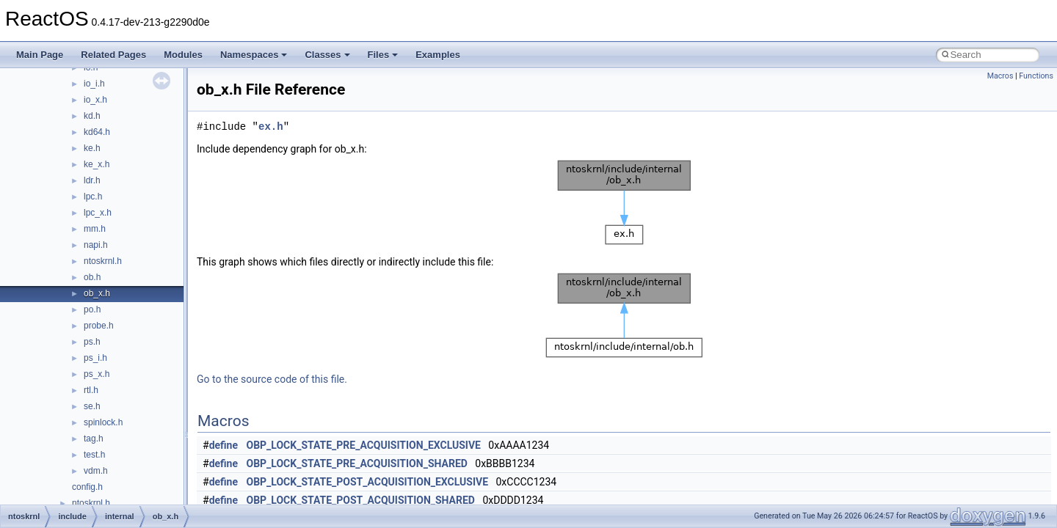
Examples (437, 54)
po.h (92, 309)
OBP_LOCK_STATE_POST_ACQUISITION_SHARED (361, 500)
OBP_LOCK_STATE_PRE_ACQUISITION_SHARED (357, 463)
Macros (1000, 76)
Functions (1036, 76)
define (223, 445)
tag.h (93, 438)
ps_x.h (96, 374)
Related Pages (113, 54)
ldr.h (92, 180)
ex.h (270, 126)
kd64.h (97, 132)
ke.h (92, 148)
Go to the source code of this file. (272, 379)
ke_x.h (96, 164)
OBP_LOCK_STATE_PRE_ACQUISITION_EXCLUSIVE (364, 445)
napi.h (96, 245)
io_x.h (95, 100)
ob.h (92, 277)
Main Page (39, 54)
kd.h (92, 116)
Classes (327, 54)
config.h (87, 487)
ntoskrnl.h (103, 261)
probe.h (99, 325)
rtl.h (91, 390)
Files (383, 54)
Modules (183, 54)
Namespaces (254, 54)
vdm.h (96, 471)
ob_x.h (97, 293)
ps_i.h (95, 358)
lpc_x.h (98, 213)
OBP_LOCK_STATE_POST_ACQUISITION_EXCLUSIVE (368, 482)
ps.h (92, 342)
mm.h (95, 229)
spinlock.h (103, 422)
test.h (94, 455)
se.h (92, 406)
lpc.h (93, 196)
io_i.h (94, 83)
